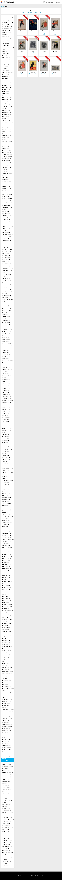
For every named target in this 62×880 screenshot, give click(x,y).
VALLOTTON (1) (6, 815)
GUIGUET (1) (7, 386)
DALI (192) (6, 244)
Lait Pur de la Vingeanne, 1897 (22, 74)
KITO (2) (5, 463)
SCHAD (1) (6, 722)
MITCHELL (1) (6, 594)
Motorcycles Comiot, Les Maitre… (22, 53)
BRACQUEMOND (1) (7, 122)
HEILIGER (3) (6, 402)
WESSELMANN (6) (7, 857)
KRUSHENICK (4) (7, 480)
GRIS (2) (4, 377)
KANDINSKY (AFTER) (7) (6, 452)
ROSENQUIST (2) (7, 699)
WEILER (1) (5, 856)
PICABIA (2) (6, 642)
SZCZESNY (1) (5, 768)
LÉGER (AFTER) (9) (7, 516)
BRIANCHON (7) (7, 141)
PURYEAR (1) (6, 663)
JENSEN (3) (5, 438)
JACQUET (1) (6, 432)
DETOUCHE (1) (6, 263)
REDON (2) (5, 684)
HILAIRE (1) (6, 411)
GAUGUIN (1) (6, 354)
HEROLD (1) (6, 409)
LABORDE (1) (6, 486)
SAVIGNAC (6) (7, 718)
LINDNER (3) (6, 531)
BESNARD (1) (6, 89)
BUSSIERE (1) (6, 152)
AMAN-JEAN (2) (7, 32)
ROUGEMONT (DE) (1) (8, 709)
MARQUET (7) (6, 568)
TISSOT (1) (6, 790)
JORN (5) (5, 444)
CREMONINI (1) (7, 234)
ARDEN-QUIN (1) (7, 45)
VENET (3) (5, 829)
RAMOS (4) (5, 665)
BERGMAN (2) (6, 83)
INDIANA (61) (6, 426)
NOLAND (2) (6, 621)
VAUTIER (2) (6, 825)
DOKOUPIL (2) (7, 278)
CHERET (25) (6, 196)
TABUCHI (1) (6, 770)
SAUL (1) (5, 715)
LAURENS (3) (6, 499)
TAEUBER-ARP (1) (7, 772)
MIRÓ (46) (5, 591)
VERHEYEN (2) (6, 831)
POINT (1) (6, 654)
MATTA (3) (6, 585)
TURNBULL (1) (6, 804)
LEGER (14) (6, 514)
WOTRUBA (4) (6, 859)
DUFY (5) (5, 297)
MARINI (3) (6, 566)
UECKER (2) (6, 808)
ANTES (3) (5, 36)
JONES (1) (5, 442)
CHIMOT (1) (6, 200)
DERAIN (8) (5, 261)
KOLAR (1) (5, 474)
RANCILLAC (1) (7, 667)
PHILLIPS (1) (6, 640)
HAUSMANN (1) (6, 398)
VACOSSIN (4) (7, 813)
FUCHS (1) (5, 350)
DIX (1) (4, 276)
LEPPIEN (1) (5, 524)
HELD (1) (4, 404)
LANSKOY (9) (6, 493)
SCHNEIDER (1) (7, 726)
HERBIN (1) (6, 407)
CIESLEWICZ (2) (7, 207)
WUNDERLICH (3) (7, 861)
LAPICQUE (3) (6, 495)
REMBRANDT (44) (8, 689)
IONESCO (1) (6, 428)
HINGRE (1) (5, 413)
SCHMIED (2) (7, 724)
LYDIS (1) (5, 551)
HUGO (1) (6, 417)
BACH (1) (5, 55)
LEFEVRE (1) (6, 512)
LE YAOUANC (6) (6, 509)
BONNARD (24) (6, 112)
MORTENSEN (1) (7, 608)
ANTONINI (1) (6, 38)
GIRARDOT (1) (7, 361)
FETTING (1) (6, 322)
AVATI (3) (5, 53)
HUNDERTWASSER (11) (6, 420)
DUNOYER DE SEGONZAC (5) (8, 300)
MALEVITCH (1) (7, 556)
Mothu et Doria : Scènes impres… (44, 74)
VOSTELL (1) (6, 848)
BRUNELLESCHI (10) (7, 144)
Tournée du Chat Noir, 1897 (33, 74)
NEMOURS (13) (7, 619)
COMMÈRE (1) (6, 223)
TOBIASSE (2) (6, 795)
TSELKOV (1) (6, 802)
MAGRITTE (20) (6, 554)
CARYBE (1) (4, 169)
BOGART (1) (6, 104)
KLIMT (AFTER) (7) (7, 468)
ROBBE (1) (6, 697)
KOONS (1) (5, 476)
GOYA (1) (6, 373)
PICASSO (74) (6, 644)
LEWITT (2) (5, 526)
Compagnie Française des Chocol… (55, 32)
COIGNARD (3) (6, 215)
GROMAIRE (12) (7, 379)
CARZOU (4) (5, 171)
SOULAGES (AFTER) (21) (7, 750)
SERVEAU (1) (6, 730)
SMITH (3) (5, 741)
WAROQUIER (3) (7, 854)
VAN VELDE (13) (6, 821)
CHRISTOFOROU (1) (7, 203)
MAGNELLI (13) (7, 552)
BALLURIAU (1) (6, 66)
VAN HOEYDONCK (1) (8, 819)
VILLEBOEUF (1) (7, 840)
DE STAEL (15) (6, 251)
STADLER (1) (5, 755)
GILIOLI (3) (5, 358)
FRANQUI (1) (6, 339)
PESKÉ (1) (5, 636)
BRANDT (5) (6, 126)
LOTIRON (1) (6, 543)
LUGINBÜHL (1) (7, 547)
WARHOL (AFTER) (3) (7, 852)
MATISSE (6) (6, 579)
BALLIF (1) (5, 64)
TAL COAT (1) (6, 776)
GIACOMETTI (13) (7, 356)
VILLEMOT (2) (6, 842)
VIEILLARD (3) (6, 833)
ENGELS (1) (6, 303)
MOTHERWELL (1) (7, 610)
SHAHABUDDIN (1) (7, 736)
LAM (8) (5, 491)
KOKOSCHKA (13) (7, 472)
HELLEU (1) (6, 406)
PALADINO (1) (6, 631)
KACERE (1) (5, 447)
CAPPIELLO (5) (7, 164)
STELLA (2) (5, 762)
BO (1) (4, 103)
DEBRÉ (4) (5, 253)
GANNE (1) (5, 352)
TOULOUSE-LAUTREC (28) (7, 797)
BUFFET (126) (6, 150)
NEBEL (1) (5, 617)
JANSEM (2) (5, 434)
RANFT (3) (5, 669)
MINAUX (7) (6, 589)
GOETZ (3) (5, 365)
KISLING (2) (6, 459)
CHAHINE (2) (6, 186)
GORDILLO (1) (6, 367)
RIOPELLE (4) (7, 695)
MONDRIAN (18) (6, 600)
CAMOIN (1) (6, 160)
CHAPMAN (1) (7, 191)
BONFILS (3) (6, 110)
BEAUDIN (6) (6, 76)
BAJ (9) (5, 61)
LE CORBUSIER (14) (6, 503)
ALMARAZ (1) (6, 30)
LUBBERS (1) (6, 545)
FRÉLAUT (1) (5, 341)
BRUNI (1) (5, 146)
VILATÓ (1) (5, 838)
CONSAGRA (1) (6, 224)
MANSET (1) (5, 562)
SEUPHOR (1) (6, 732)
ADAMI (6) (5, 19)
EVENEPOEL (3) (6, 312)
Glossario (40, 875)
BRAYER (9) (5, 139)
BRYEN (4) (5, 148)
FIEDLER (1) (6, 324)
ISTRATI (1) (6, 430)
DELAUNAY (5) (6, 257)
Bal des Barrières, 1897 (55, 74)
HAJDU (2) (6, 392)
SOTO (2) (6, 745)
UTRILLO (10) (6, 810)
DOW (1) (6, 289)
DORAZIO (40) (6, 284)
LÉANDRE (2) (6, 510)
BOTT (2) (5, 116)
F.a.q (43, 875)
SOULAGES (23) (7, 747)
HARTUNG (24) (6, 396)
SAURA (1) (6, 716)
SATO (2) (5, 713)
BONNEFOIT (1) (6, 114)
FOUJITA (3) (7, 334)
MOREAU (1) (7, 604)
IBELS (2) (6, 423)
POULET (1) (6, 659)
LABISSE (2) (5, 484)
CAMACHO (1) (6, 158)
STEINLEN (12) (6, 759)
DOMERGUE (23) (7, 281)
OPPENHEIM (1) (7, 627)
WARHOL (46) (6, 850)
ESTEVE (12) (6, 310)
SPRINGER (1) (7, 753)
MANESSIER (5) (6, 558)
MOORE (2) (5, 602)
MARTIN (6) (6, 572)
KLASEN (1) (5, 465)
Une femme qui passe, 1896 (44, 53)
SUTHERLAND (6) (7, 766)
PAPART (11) (5, 633)
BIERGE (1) (5, 93)
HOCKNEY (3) (6, 415)
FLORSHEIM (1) (7, 329)
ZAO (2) (5, 865)
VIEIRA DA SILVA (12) (7, 835)
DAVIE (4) (5, 247)
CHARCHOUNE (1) (7, 194)
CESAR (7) (6, 179)
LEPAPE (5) (6, 520)
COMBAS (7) (6, 219)
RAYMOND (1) (6, 678)
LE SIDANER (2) (6, 507)
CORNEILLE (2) (7, 226)
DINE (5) (4, 272)
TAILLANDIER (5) (7, 774)
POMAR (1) (5, 657)
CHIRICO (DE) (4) (7, 202)
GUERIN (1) (6, 383)
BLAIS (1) (6, 97)
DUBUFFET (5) (6, 293)
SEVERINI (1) (6, 734)
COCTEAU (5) (6, 213)
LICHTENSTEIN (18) (7, 530)
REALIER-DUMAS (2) (7, 681)
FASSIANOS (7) (6, 320)
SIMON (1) (7, 737)
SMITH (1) (5, 743)
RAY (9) (4, 676)
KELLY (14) (6, 457)
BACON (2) (6, 57)
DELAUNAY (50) (6, 255)
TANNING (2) (7, 777)
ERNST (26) (5, 306)
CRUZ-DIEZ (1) (6, 236)
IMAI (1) (6, 425)
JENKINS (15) (6, 436)
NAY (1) (6, 615)
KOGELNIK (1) (6, 470)
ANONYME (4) (5, 34)
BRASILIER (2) (6, 135)
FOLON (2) (6, 331)
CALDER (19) (7, 156)
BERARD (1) (6, 82)
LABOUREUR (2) (7, 488)
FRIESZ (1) (7, 347)
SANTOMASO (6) (7, 711)
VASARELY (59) (6, 823)
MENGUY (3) (6, 587)
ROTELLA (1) (6, 701)
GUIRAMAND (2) (6, 390)
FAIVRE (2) (5, 314)
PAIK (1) (5, 629)
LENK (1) (5, 518)
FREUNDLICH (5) (6, 343)
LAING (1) (5, 489)
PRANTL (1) (5, 661)
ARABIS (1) (5, 41)
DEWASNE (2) (6, 265)
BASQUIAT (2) (7, 72)
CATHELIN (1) (6, 177)
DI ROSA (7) (6, 267)
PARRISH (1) (6, 635)
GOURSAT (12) (7, 370)
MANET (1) (6, 560)
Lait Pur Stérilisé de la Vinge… (44, 32)
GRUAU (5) (5, 381)
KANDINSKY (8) (7, 449)
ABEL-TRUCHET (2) (7, 17)
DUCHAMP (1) (6, 295)
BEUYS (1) (5, 91)
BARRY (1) (5, 70)
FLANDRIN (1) (7, 327)
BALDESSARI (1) (6, 62)
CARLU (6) (5, 165)
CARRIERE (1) (6, 167)
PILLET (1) (5, 652)
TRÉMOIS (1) (7, 800)
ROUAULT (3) (6, 703)
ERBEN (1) (5, 305)
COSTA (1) (6, 232)
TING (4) (5, 785)
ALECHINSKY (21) (7, 26)
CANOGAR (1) (6, 162)
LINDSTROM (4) (6, 533)
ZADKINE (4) (4, 863)
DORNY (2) (6, 286)
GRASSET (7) (6, 375)
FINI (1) (5, 326)
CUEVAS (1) (6, 240)
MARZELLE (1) (6, 575)
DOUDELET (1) (7, 287)
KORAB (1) (5, 478)
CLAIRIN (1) (7, 209)
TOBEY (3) (5, 793)
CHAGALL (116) (6, 181)
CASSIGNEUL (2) (7, 174)
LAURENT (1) (6, 501)
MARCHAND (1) (6, 564)
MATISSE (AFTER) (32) (7, 582)
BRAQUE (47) (6, 129)
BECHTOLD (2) (6, 78)
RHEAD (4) (6, 692)
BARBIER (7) (6, 68)
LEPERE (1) (7, 522)
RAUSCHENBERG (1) (7, 674)
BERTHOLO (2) (6, 87)
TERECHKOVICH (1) (6, 782)
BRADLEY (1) (6, 124)
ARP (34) (5, 49)
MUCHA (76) (6, 612)
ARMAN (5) (8, 47)
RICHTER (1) (6, 694)
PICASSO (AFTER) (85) (7, 647)
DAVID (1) (6, 245)
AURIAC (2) (6, 51)
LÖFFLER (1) (6, 535)
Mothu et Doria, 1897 (55, 52)
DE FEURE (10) (7, 249)
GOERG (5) (6, 364)
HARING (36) (6, 394)
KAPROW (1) (6, 455)
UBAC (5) (5, 806)
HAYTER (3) (7, 400)
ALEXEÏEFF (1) (7, 28)
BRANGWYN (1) (6, 127)
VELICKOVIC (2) (7, 827)
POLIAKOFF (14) (7, 655)
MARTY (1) (6, 573)
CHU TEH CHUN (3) (6, 205)
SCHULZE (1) (6, 728)
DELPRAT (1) (6, 259)
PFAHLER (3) (7, 638)
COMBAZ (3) (6, 221)
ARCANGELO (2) (5, 43)
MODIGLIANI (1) (6, 598)
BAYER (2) (5, 74)
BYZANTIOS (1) (7, 154)
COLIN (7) (5, 217)
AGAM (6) (5, 20)
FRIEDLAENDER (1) (7, 345)
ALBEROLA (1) (7, 22)
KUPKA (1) (5, 482)
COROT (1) (6, 229)
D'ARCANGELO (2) (7, 242)
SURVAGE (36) (7, 764)
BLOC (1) (5, 101)
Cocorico (22, 31)
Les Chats (33, 52)
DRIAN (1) (7, 291)
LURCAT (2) (5, 549)
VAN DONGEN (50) (7, 817)
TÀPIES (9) (5, 779)
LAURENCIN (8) (6, 497)
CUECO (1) (5, 238)
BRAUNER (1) (6, 137)
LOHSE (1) (6, 537)
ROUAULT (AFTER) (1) (6, 706)
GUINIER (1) (6, 388)
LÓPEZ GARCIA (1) (8, 539)
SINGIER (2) (6, 739)
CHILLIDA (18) (7, 198)
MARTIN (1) (5, 570)
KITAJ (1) (4, 461)
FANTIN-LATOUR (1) (7, 317)
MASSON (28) (6, 577)
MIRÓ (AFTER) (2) (7, 593)
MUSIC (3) (5, 614)
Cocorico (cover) (33, 31)
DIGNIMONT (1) (7, 270)
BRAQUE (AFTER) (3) (7, 132)
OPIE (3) (5, 625)
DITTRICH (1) (6, 274)
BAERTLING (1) (6, 59)
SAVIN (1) (5, 720)
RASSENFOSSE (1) (7, 671)
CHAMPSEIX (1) (7, 188)
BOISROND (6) (7, 106)
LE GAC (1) (5, 505)
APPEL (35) (5, 40)
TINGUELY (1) (6, 787)
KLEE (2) (4, 467)
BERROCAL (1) (6, 85)
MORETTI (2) (7, 606)
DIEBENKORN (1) (7, 268)
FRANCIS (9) (5, 337)
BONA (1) (4, 108)
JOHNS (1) (5, 440)
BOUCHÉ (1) (6, 118)
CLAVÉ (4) (5, 211)
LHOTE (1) (5, 528)
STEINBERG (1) (6, 756)
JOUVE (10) (5, 446)
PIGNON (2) (6, 650)
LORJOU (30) (6, 541)
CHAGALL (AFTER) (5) (7, 184)
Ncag (2, 6)
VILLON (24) (6, 844)
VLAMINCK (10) (7, 846)
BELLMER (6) (6, 80)
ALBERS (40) (6, 24)
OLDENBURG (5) (7, 623)
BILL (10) (4, 95)
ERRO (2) (6, 308)
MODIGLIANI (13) (7, 596)
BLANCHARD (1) (7, 99)
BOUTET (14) (6, 120)
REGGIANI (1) (6, 686)
